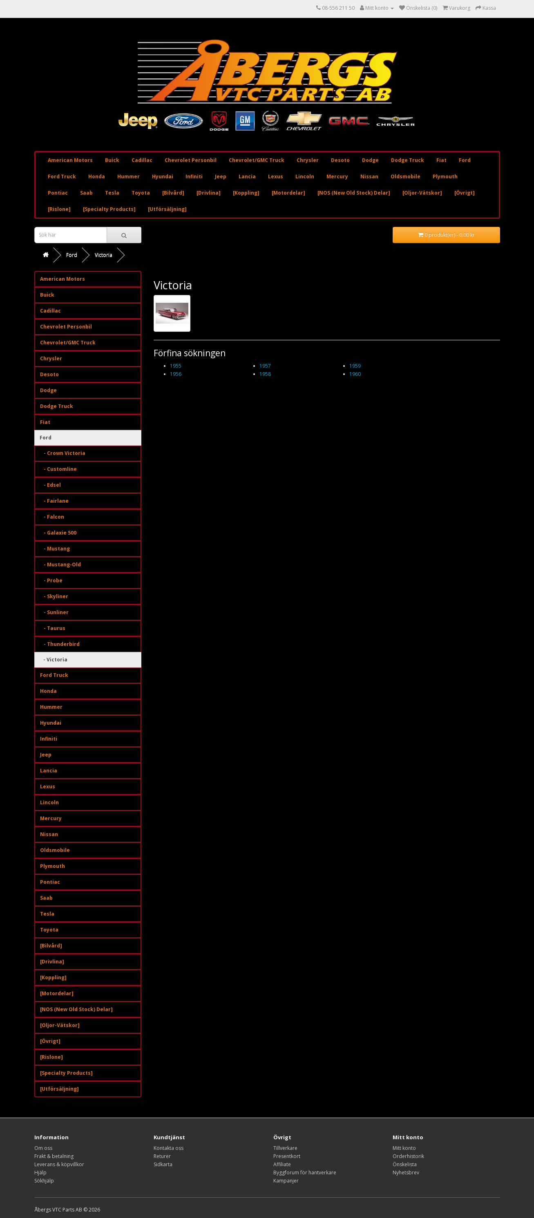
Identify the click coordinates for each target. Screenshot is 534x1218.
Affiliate (282, 1164)
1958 (265, 374)
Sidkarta (163, 1164)
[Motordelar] (288, 192)
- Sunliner (54, 612)
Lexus (275, 176)
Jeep (220, 176)
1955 (175, 365)
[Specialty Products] (109, 209)
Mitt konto (404, 1148)
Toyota (141, 192)
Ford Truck (62, 176)
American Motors (70, 160)
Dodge (370, 160)
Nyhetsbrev (406, 1172)
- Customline (58, 469)
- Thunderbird (60, 644)
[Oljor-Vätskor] (422, 192)
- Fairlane (54, 500)
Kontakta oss (168, 1148)
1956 (175, 374)
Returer (162, 1156)
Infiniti (194, 176)
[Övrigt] (464, 192)
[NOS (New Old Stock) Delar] (353, 192)
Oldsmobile (405, 176)
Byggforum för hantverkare (304, 1172)
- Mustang (55, 548)
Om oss (43, 1148)
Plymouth (445, 176)
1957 (265, 365)
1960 (355, 374)
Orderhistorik (408, 1156)
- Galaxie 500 (58, 532)
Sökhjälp (44, 1180)
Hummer (128, 176)
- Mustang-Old (60, 564)
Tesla (112, 192)
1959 (355, 365)
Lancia (247, 176)
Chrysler (308, 160)
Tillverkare (285, 1148)
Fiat (441, 160)
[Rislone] (59, 209)
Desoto (340, 160)
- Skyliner (54, 596)
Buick (112, 160)
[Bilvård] (173, 192)
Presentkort (286, 1156)
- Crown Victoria (62, 453)
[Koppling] (246, 192)
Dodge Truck (407, 160)
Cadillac (142, 160)
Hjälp (40, 1172)
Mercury (337, 176)
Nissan (369, 176)
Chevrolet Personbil (191, 160)
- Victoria (53, 659)
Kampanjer (286, 1180)
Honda (96, 176)
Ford (465, 160)
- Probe (51, 580)
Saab (86, 192)
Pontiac (58, 192)
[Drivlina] (209, 192)
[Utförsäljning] (167, 209)
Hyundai (162, 176)
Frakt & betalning (54, 1156)
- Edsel (50, 484)
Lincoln (304, 176)
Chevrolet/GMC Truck (256, 160)
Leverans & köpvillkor (59, 1164)
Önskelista (405, 1164)
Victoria (103, 254)
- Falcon (52, 516)
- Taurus (52, 628)
